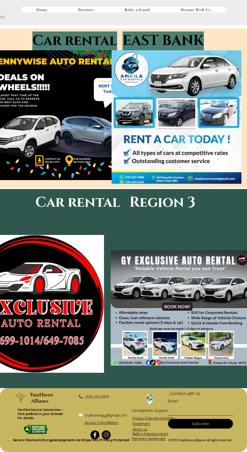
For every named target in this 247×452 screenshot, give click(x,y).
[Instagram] (106, 434)
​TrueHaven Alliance (43, 397)
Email (172, 401)
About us (139, 429)
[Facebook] (94, 434)
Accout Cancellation (101, 422)
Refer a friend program (150, 434)
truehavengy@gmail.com (106, 415)
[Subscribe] (200, 424)
